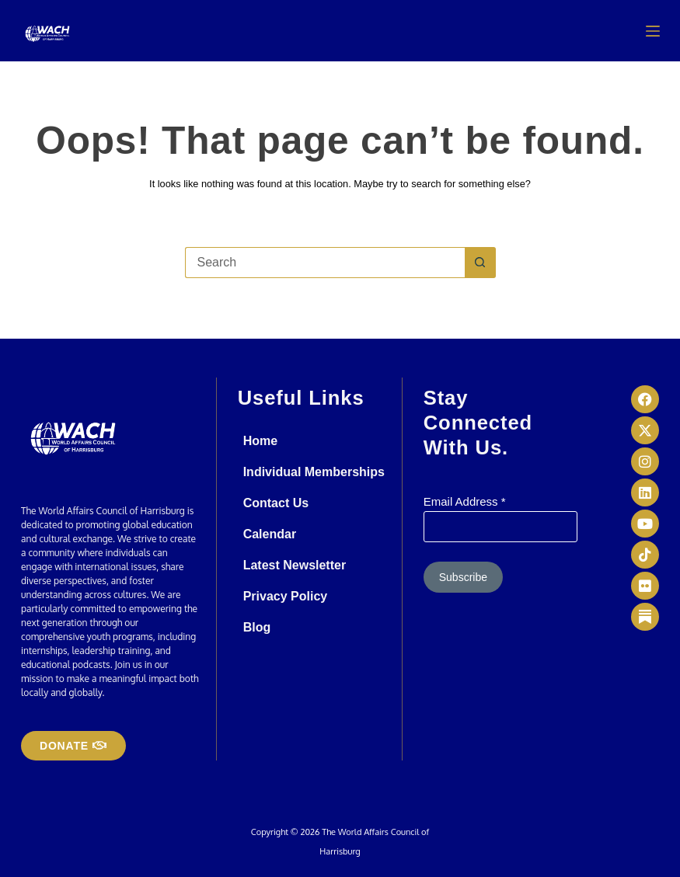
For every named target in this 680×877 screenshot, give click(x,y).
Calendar (269, 534)
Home (260, 440)
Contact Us (276, 503)
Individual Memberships (314, 472)
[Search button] (480, 262)
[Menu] (653, 31)
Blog (257, 627)
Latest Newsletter (295, 565)
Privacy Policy (285, 596)
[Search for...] (325, 262)
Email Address (465, 501)
